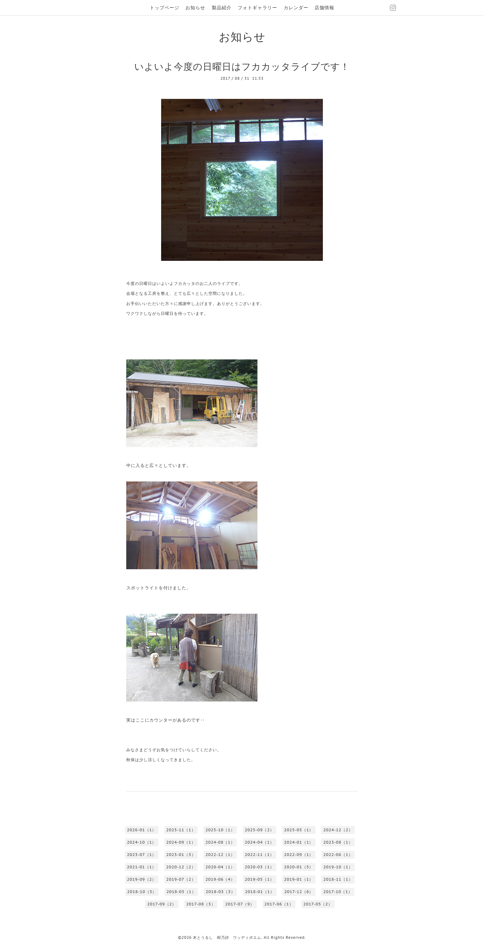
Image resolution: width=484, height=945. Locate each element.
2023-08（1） (338, 842)
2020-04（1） (220, 867)
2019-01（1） (298, 879)
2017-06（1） (278, 904)
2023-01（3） (181, 854)
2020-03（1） (259, 867)
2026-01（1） (141, 830)
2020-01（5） (298, 867)
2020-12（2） (181, 867)
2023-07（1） (141, 854)
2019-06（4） (220, 879)
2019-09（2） (141, 879)
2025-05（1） (298, 830)
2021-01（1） (141, 867)
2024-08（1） (220, 842)
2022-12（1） (220, 854)
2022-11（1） (259, 854)
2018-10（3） (141, 891)
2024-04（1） (259, 842)
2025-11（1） (181, 830)
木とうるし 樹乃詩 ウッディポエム (227, 937)
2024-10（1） (141, 842)
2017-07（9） (239, 904)
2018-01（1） (259, 891)
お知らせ (195, 8)
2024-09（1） (181, 842)
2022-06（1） (338, 854)
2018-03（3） (220, 891)
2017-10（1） (338, 891)
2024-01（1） (298, 842)
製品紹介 (222, 8)
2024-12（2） (338, 830)
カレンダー (296, 8)
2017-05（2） (317, 904)
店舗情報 (324, 8)
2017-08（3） (200, 904)
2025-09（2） (259, 830)
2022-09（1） (298, 854)
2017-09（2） (161, 904)
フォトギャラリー (257, 8)
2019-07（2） (181, 879)
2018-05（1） (181, 891)
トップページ (164, 8)
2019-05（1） (259, 879)
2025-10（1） (220, 830)
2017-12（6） (298, 891)
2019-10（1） (338, 867)
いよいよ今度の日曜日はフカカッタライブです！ (242, 66)
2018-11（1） (338, 879)
